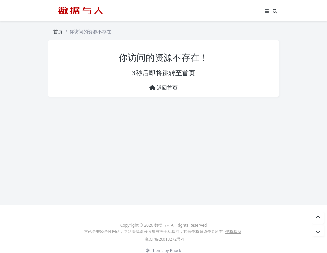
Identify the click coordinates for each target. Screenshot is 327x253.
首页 (58, 31)
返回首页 (163, 87)
